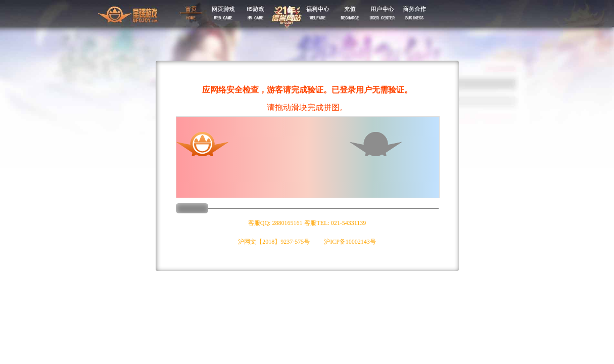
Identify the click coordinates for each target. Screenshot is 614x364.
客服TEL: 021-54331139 (335, 222)
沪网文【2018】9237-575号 (274, 241)
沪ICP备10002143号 (350, 241)
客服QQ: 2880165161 (275, 222)
